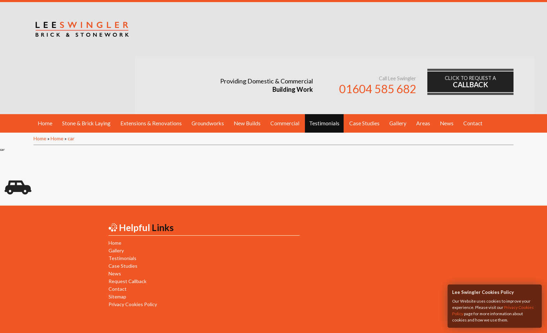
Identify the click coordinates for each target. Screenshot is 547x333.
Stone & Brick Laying (86, 67)
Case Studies (364, 67)
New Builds (247, 67)
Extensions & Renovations (151, 67)
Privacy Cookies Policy (127, 248)
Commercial (284, 67)
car (71, 83)
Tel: (247, 309)
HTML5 (303, 320)
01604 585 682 (384, 34)
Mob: (298, 309)
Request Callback (122, 225)
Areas (423, 67)
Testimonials (324, 67)
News (447, 67)
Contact (472, 67)
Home (45, 67)
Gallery (397, 67)
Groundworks (208, 67)
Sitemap (112, 241)
